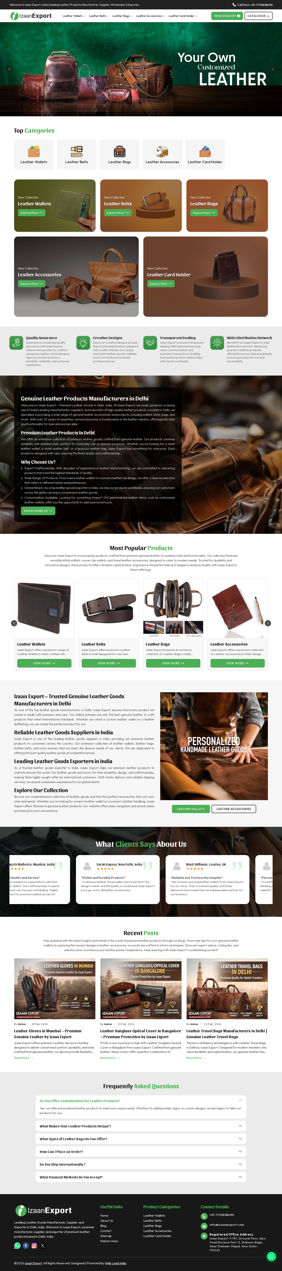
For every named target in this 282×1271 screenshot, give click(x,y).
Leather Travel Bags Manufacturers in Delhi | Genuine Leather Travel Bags (226, 1033)
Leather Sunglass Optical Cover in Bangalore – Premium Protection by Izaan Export (140, 1033)
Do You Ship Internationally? (63, 1164)
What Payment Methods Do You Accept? (71, 1177)
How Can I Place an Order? (61, 1151)
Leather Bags (122, 16)
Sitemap (106, 1236)
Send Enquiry (227, 16)
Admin (22, 1024)
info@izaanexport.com (227, 1224)
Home (104, 1215)
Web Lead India (115, 1263)
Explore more (32, 213)
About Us (106, 1221)
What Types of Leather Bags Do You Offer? (73, 1139)
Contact (105, 1231)
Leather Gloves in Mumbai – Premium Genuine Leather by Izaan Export (47, 1033)
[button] (268, 623)
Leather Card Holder (183, 16)
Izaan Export (33, 1263)
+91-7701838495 (261, 5)
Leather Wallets (74, 16)
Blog (103, 1226)
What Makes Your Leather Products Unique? (75, 1126)
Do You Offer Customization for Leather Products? (80, 1101)
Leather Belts (99, 16)
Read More (24, 1058)
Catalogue (259, 16)
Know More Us (38, 511)
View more (44, 663)
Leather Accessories (150, 16)
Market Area (109, 1241)
